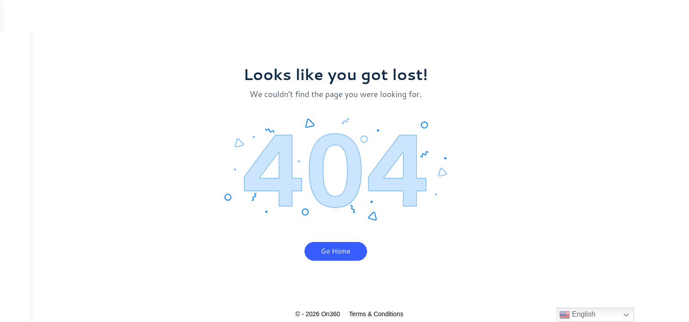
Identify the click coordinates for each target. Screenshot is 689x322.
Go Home (351, 251)
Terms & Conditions (391, 314)
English (577, 314)
